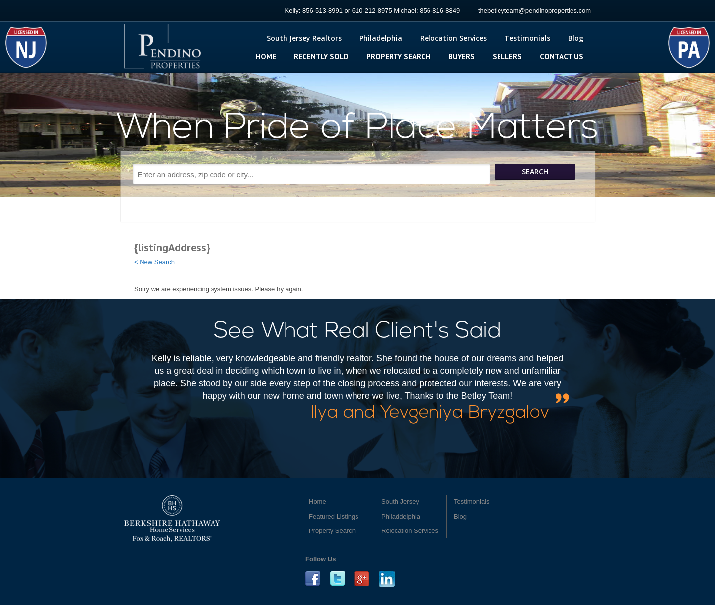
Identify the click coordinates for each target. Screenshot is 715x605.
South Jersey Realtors (304, 38)
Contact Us (561, 56)
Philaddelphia (400, 516)
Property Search (398, 56)
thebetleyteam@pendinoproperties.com (534, 10)
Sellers (507, 56)
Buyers (461, 56)
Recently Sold (321, 56)
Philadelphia (380, 38)
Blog (575, 38)
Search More (361, 196)
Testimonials (527, 38)
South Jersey (400, 501)
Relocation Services (453, 38)
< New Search (154, 262)
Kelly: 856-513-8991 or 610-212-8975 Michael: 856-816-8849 (372, 10)
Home (266, 56)
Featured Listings (333, 516)
